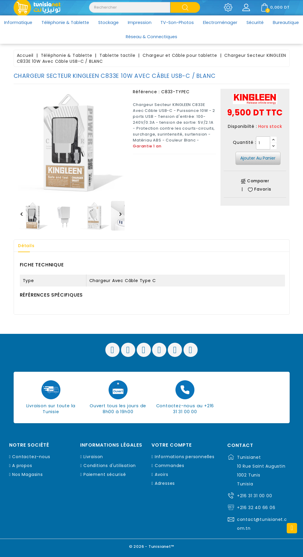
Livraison (93, 457)
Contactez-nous (31, 457)
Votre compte (172, 445)
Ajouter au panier (257, 158)
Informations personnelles (185, 457)
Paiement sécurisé (104, 474)
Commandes (169, 466)
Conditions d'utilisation (109, 466)
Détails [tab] (26, 246)
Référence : (146, 92)
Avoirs (161, 474)
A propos (22, 466)
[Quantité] (263, 142)
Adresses (165, 483)
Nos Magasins (27, 474)
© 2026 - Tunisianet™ (152, 546)
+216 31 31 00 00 (254, 496)
